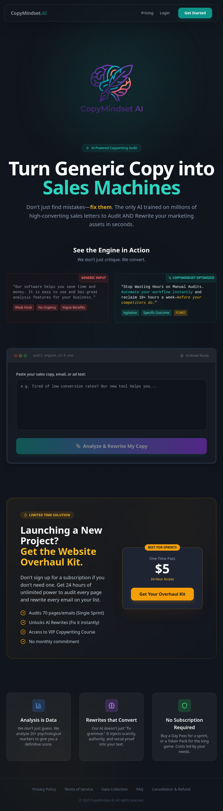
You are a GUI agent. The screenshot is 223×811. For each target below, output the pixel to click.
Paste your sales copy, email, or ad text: (51, 374)
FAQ (139, 789)
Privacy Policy (44, 789)
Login (165, 12)
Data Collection (115, 789)
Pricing (147, 12)
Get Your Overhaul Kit (162, 594)
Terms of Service (78, 789)
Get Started (195, 12)
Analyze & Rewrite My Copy (111, 446)
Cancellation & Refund (171, 789)
